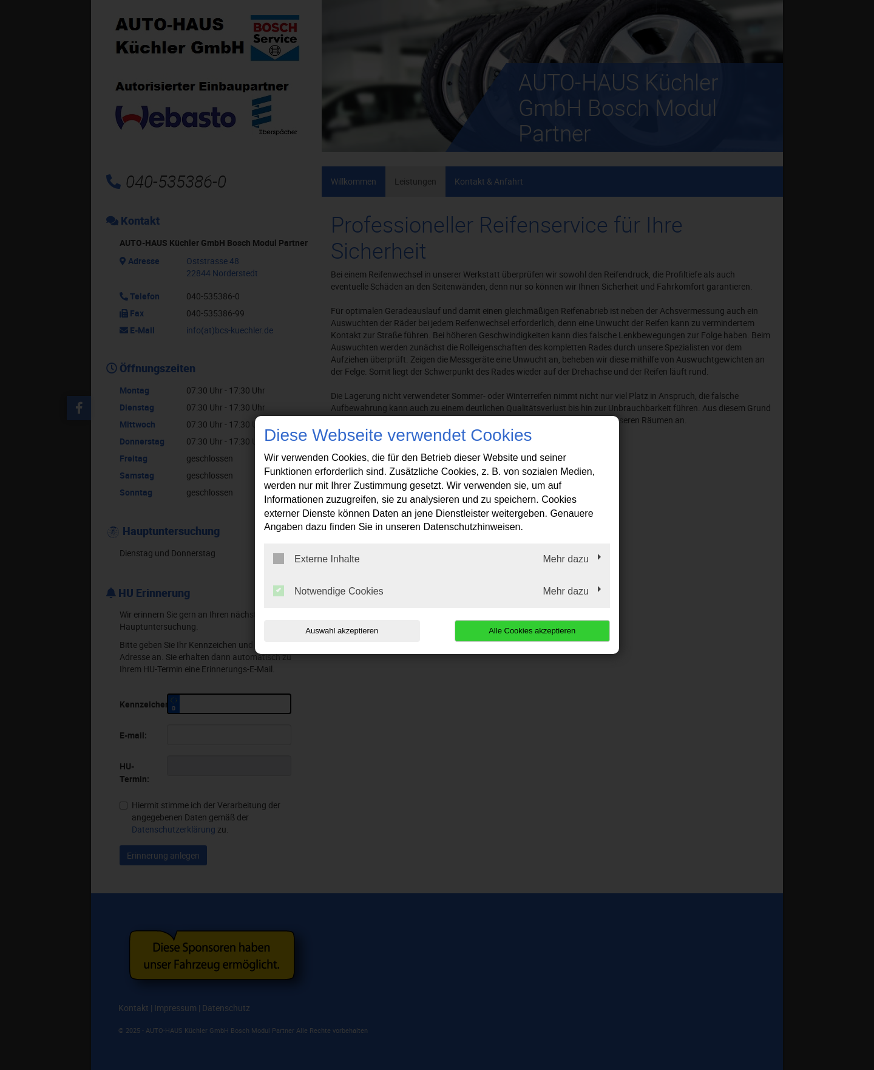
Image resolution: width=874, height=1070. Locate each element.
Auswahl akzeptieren (341, 630)
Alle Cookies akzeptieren (532, 630)
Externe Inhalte (316, 558)
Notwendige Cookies (328, 590)
